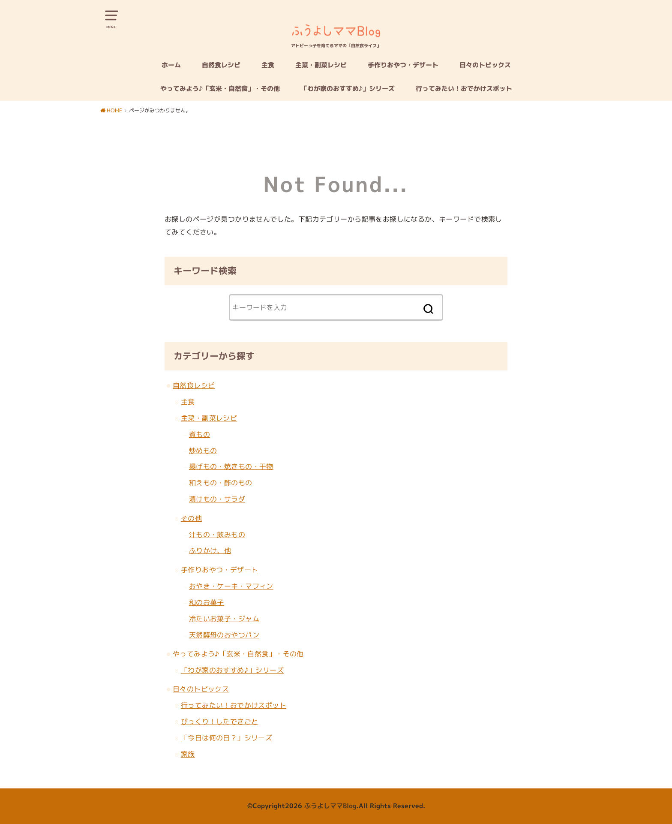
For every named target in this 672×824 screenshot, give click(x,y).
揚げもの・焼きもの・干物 (231, 466)
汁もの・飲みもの (217, 534)
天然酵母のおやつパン (224, 635)
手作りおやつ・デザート (403, 64)
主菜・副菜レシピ (321, 64)
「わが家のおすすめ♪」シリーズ (348, 88)
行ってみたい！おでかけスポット (464, 88)
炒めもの (203, 450)
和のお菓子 (206, 602)
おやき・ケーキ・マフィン (231, 586)
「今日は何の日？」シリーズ (226, 738)
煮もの (199, 434)
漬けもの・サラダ (217, 499)
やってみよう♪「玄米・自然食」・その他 (220, 88)
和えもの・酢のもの (220, 482)
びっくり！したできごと (219, 721)
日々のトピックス (485, 64)
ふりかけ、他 (210, 550)
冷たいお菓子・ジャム (224, 618)
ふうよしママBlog (330, 805)
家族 (188, 754)
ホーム (171, 64)
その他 (191, 518)
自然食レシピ (221, 64)
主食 (267, 64)
